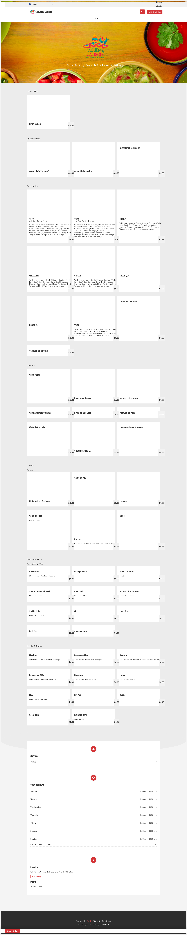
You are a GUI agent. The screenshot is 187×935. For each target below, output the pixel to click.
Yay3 (89, 921)
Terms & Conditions (102, 921)
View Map (36, 877)
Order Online (155, 12)
